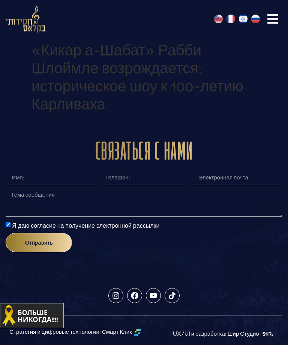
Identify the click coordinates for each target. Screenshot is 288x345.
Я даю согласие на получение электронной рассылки (85, 225)
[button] (273, 18)
